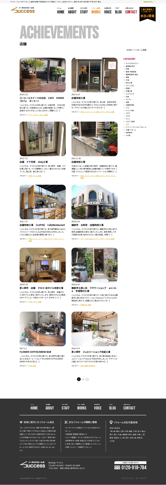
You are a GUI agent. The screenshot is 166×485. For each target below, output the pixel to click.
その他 (128, 137)
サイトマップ (142, 478)
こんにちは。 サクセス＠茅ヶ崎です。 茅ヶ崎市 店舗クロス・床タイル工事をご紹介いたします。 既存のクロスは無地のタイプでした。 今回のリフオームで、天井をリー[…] (42, 295)
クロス (41, 115)
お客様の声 (108, 10)
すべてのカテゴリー (133, 63)
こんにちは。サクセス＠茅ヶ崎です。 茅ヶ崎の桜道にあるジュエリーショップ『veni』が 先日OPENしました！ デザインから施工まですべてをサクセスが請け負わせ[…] (94, 359)
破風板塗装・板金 (133, 74)
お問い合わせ (131, 10)
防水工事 (129, 83)
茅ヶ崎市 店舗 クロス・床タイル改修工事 (41, 288)
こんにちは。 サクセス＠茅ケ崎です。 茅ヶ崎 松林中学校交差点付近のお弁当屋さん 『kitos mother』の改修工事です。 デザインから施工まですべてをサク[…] (94, 105)
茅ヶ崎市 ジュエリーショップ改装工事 (90, 351)
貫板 (128, 77)
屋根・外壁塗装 (132, 71)
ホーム (61, 10)
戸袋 (128, 80)
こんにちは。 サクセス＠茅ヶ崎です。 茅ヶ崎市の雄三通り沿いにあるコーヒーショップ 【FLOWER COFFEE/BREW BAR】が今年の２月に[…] (42, 359)
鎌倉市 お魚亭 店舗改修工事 (87, 225)
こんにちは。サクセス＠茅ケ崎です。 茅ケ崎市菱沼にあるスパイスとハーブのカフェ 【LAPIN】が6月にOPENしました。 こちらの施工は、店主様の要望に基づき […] (42, 232)
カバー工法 (84, 239)
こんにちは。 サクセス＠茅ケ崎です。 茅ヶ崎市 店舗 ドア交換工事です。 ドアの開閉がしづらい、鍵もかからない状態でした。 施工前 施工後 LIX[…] (43, 169)
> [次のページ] (87, 379)
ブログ (118, 10)
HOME (129, 49)
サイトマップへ (148, 2)
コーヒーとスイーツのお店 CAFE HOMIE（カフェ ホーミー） (42, 99)
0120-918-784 (130, 468)
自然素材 (92, 366)
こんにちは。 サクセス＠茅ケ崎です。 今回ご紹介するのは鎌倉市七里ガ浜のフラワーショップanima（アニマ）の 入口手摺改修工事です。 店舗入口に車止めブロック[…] (94, 298)
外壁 (128, 69)
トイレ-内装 (95, 112)
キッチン (87, 112)
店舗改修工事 (78, 98)
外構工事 (83, 305)
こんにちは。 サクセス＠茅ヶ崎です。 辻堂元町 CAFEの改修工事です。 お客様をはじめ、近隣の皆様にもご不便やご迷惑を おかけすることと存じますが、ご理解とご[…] (42, 108)
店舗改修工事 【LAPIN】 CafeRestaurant (42, 225)
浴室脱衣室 (130, 105)
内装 (82, 112)
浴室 (128, 102)
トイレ (30, 115)
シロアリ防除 (131, 121)
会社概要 (72, 10)
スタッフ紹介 (84, 10)
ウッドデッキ (131, 94)
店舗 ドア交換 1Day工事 (34, 161)
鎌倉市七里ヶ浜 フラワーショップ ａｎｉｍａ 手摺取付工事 (93, 289)
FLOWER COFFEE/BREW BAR (35, 351)
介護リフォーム (132, 131)
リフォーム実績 (96, 10)
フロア (35, 115)
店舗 (46, 115)
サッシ (35, 176)
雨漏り (128, 88)
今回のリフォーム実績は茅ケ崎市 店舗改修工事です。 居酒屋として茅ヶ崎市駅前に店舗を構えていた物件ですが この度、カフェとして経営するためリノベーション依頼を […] (94, 169)
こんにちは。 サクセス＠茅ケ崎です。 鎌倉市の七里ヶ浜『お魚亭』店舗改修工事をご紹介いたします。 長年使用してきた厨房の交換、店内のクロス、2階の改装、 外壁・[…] (94, 232)
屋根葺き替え (131, 66)
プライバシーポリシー (126, 478)
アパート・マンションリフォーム (136, 128)
